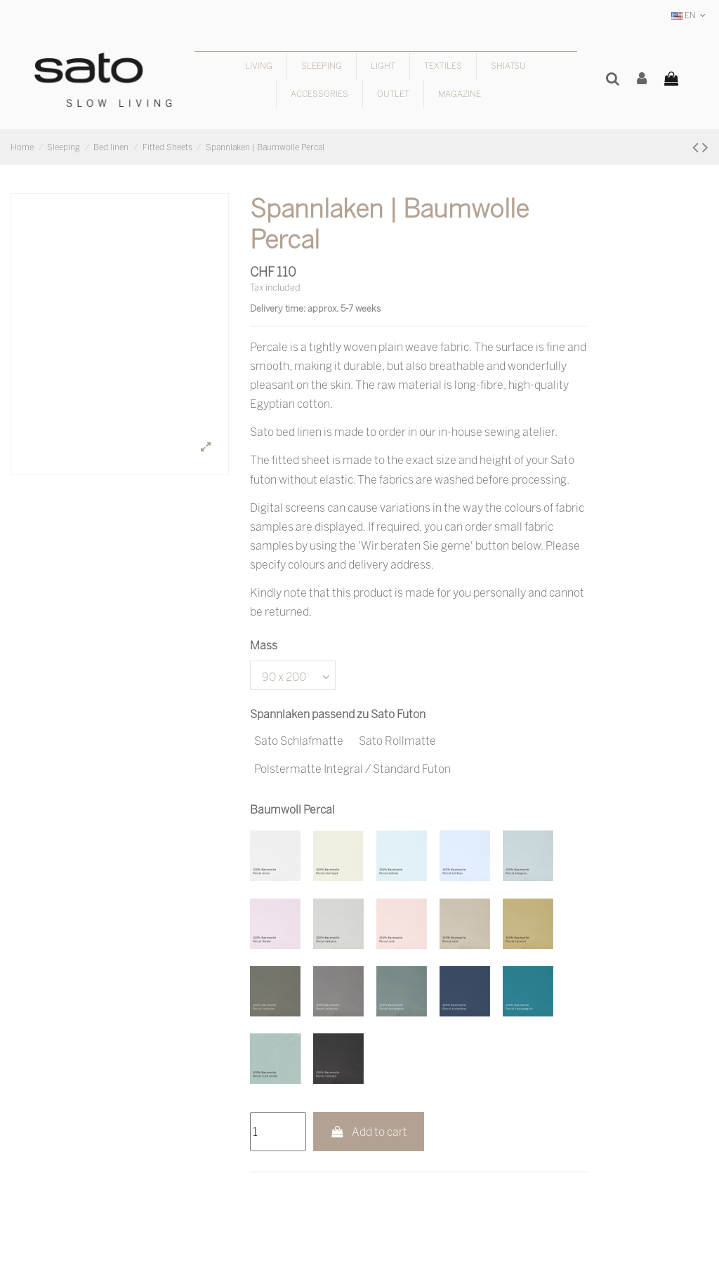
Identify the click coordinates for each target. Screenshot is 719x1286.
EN (689, 15)
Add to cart (369, 1131)
